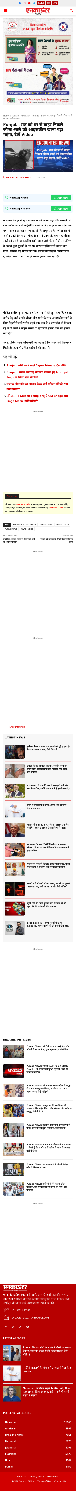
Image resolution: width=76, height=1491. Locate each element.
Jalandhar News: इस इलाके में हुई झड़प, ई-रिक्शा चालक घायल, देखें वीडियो (48, 748)
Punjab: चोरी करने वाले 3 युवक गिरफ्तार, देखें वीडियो (38, 365)
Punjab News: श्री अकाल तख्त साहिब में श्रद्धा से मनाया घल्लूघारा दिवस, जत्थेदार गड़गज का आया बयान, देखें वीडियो (48, 1088)
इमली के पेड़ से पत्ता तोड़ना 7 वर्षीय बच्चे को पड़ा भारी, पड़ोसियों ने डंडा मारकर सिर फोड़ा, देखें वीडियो (47, 769)
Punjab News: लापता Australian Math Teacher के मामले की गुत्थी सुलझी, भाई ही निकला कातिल (47, 1069)
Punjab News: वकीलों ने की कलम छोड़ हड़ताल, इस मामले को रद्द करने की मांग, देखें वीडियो (46, 1186)
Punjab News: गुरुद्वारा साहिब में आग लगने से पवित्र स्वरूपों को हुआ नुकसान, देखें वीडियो (48, 1126)
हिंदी (48, 3)
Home (6, 115)
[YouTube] (29, 3)
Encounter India (17, 727)
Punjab (15, 115)
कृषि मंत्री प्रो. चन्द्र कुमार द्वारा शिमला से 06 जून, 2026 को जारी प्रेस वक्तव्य (46, 904)
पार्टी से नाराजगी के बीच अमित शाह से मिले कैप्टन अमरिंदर (46, 806)
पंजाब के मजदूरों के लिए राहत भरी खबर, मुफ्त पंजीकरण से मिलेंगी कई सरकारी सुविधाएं (48, 865)
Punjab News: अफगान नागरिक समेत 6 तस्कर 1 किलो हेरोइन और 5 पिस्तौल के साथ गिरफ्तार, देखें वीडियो (48, 1147)
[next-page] (12, 940)
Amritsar (25, 115)
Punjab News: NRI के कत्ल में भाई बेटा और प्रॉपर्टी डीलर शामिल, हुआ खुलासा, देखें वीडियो (47, 1048)
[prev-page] (7, 940)
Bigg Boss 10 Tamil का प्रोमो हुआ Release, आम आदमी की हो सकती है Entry (48, 924)
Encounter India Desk (18, 177)
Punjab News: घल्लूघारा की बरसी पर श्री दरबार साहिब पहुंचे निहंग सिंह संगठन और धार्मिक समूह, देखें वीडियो (49, 1108)
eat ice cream (46, 525)
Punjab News (11, 529)
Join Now (61, 197)
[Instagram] (24, 3)
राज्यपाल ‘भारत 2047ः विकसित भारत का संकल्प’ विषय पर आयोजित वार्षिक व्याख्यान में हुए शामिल (48, 847)
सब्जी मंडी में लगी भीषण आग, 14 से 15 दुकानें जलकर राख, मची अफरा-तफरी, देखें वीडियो (48, 885)
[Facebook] (20, 3)
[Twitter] (34, 3)
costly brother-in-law (24, 525)
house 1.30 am (62, 525)
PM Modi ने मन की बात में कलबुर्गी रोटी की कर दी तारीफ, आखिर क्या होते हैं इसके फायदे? (48, 787)
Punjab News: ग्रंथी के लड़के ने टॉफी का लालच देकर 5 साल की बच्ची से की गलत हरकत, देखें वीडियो (47, 1351)
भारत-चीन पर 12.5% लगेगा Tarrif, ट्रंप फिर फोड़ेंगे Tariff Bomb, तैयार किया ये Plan (48, 826)
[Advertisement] (38, 451)
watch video (27, 529)
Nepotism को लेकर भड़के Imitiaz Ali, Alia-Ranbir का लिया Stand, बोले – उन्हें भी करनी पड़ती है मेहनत (46, 1391)
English (41, 3)
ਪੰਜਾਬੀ (55, 3)
